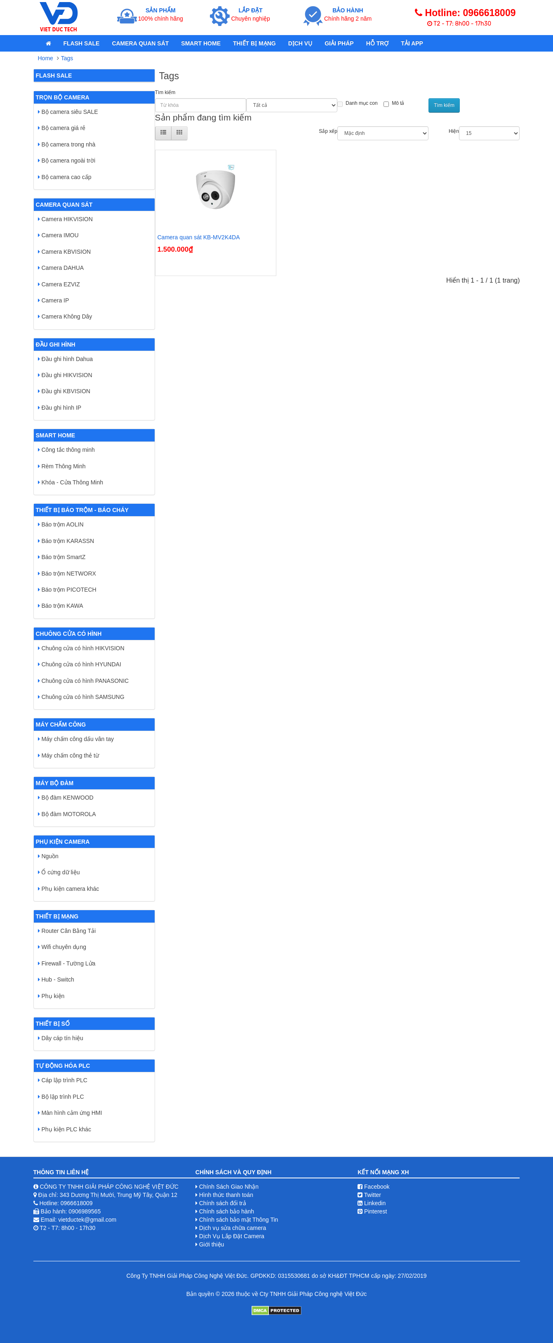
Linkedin (372, 1203)
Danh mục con (357, 103)
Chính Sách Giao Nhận (229, 1186)
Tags (67, 58)
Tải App (412, 43)
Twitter (369, 1195)
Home (45, 58)
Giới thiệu (211, 1244)
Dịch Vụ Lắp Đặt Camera (231, 1236)
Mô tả (394, 103)
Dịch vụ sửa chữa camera (232, 1228)
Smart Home (201, 43)
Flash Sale (82, 43)
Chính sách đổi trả (222, 1203)
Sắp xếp (328, 131)
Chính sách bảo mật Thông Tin (238, 1219)
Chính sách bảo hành (226, 1211)
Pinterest (372, 1211)
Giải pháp (339, 43)
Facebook (373, 1186)
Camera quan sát (140, 43)
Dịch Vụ (300, 43)
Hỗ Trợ (377, 43)
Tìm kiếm (165, 92)
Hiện (454, 131)
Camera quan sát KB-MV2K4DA (199, 237)
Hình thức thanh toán (226, 1195)
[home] (48, 43)
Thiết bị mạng (254, 43)
